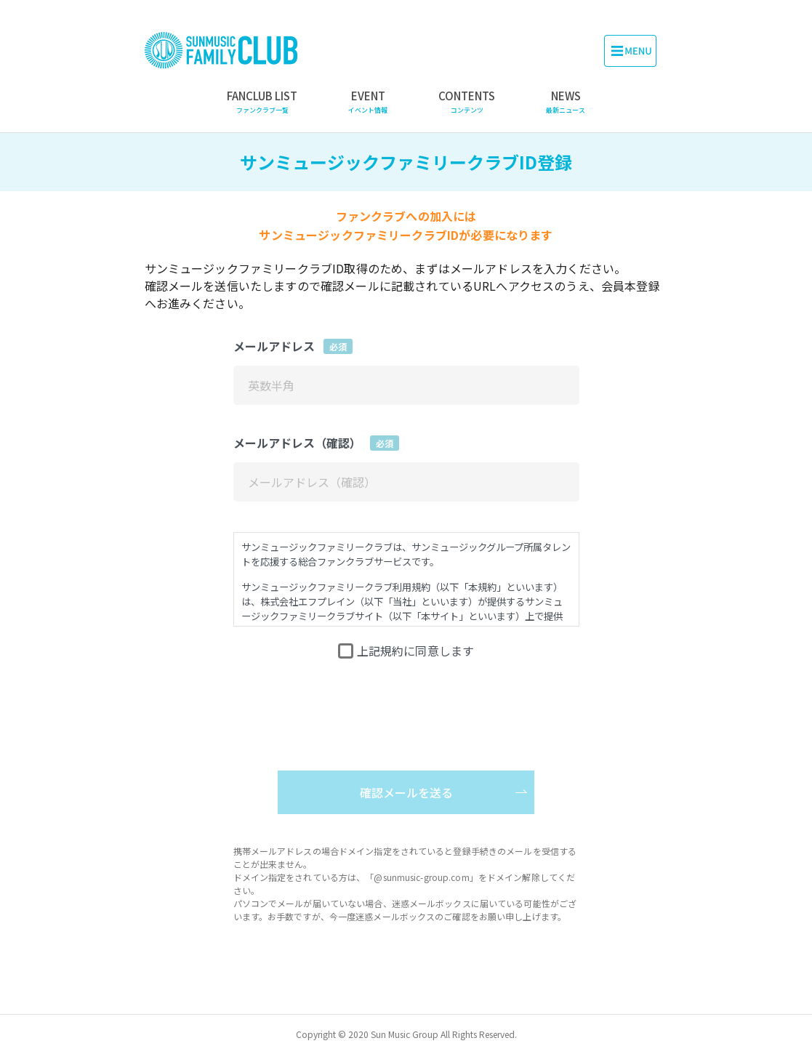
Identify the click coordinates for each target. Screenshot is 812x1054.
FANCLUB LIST (262, 102)
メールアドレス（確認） (316, 442)
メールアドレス (293, 346)
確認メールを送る (406, 792)
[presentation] (406, 698)
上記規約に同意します (416, 650)
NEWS (565, 102)
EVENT (367, 102)
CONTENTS (466, 102)
